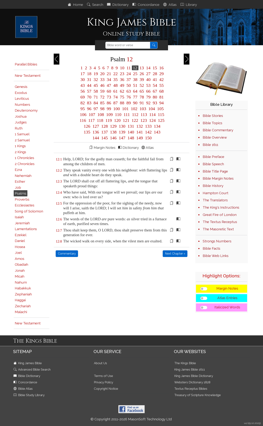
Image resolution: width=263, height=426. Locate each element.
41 (155, 79)
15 (155, 67)
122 (134, 120)
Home (76, 5)
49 (122, 85)
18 (89, 73)
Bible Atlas (23, 388)
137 (104, 132)
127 (95, 126)
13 (141, 67)
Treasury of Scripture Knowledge (197, 395)
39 (141, 79)
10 (122, 67)
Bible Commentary (218, 130)
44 (89, 85)
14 (148, 67)
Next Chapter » (175, 253)
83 (89, 102)
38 (135, 79)
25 (135, 73)
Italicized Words (227, 307)
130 (122, 126)
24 (128, 73)
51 (135, 85)
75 (122, 97)
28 (155, 73)
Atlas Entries (227, 298)
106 (83, 114)
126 (87, 126)
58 (95, 91)
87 (115, 102)
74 (115, 97)
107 (91, 114)
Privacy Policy (103, 382)
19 (95, 73)
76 (128, 97)
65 (141, 91)
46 (102, 85)
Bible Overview (215, 137)
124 (152, 120)
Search (95, 5)
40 (148, 79)
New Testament (28, 75)
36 (122, 79)
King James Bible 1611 (189, 369)
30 (82, 79)
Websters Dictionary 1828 (192, 382)
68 (161, 91)
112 (135, 114)
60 (109, 91)
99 (109, 108)
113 (144, 114)
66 (148, 91)
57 (89, 91)
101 (125, 108)
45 (95, 85)
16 (161, 67)
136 (95, 132)
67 (155, 91)
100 (116, 108)
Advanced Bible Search (32, 369)
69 (82, 97)
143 (156, 132)
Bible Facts (211, 248)
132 (139, 126)
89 (128, 102)
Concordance (146, 5)
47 (109, 85)
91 (141, 102)
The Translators (215, 200)
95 (82, 108)
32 (95, 79)
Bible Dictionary (27, 376)
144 (95, 137)
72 (102, 97)
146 (113, 137)
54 (155, 85)
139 (122, 132)
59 (102, 91)
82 (82, 102)
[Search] (127, 45)
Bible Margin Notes (218, 178)
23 (122, 73)
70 (89, 97)
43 (82, 85)
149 (139, 137)
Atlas (170, 5)
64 (135, 91)
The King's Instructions (221, 207)
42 (161, 79)
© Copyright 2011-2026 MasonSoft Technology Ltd (131, 419)
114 (152, 114)
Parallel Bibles (26, 64)
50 (128, 85)
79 (148, 97)
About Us (100, 363)
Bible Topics (212, 123)
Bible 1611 (210, 145)
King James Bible (28, 363)
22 (115, 73)
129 (113, 126)
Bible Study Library (29, 395)
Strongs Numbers (217, 241)
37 (128, 79)
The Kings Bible (185, 363)
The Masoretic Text (218, 229)
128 (104, 126)
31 (89, 79)
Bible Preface (213, 157)
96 (89, 108)
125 (160, 120)
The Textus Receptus (220, 222)
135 (87, 132)
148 (130, 137)
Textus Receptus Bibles (190, 388)
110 (118, 114)
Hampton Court (215, 193)
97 (95, 108)
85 (102, 102)
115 (160, 114)
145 (104, 137)
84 (95, 102)
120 (117, 120)
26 (141, 73)
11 (128, 67)
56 (82, 91)
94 (161, 102)
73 (109, 97)
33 (102, 79)
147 (122, 137)
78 (141, 97)
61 (115, 91)
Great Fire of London (220, 215)
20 (102, 73)
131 (130, 126)
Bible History (213, 186)
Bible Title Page (215, 171)
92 (148, 102)
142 (148, 132)
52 (141, 85)
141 (139, 132)
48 (115, 85)
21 (109, 73)
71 (95, 97)
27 (148, 73)
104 (151, 108)
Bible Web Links (215, 256)
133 (148, 126)
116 (83, 120)
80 (155, 97)
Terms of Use (103, 376)
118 (100, 120)
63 (128, 91)
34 (109, 79)
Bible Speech (213, 164)
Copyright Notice (106, 388)
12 (135, 67)
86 (109, 102)
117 (91, 120)
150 (148, 137)
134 (156, 126)
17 (82, 73)
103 (142, 108)
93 (155, 102)
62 (122, 91)
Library (189, 5)
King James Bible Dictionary (193, 376)
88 (122, 102)
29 (161, 73)
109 (109, 114)
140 (130, 132)
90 (135, 102)
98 (102, 108)
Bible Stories (213, 116)
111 (126, 114)
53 (148, 85)
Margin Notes (227, 288)
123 (143, 120)
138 (113, 132)
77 (135, 97)
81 (161, 97)
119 (108, 120)
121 (126, 120)
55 (161, 85)
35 (115, 79)
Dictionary (118, 5)
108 (100, 114)
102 (134, 108)
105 (160, 108)
